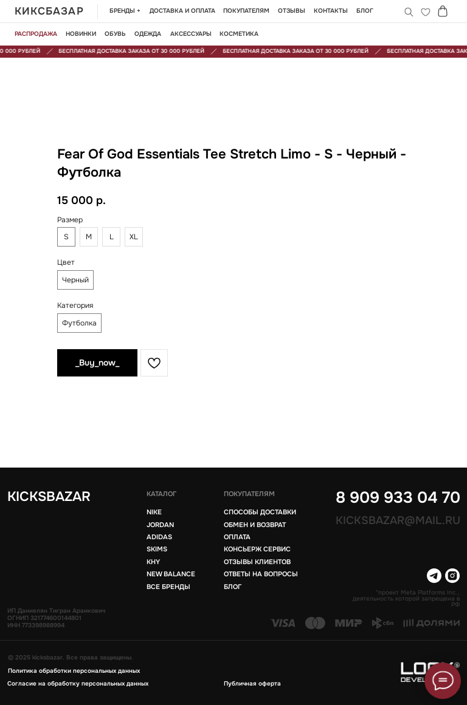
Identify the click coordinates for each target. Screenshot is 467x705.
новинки (81, 34)
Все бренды (168, 587)
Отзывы (291, 11)
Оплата (237, 537)
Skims (157, 549)
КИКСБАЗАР (49, 11)
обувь (115, 34)
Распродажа (36, 34)
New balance (171, 574)
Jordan (160, 525)
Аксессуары (191, 34)
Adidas (159, 537)
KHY (153, 562)
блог (232, 587)
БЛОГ (364, 11)
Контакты (331, 11)
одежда (147, 34)
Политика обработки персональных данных (74, 671)
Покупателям (246, 11)
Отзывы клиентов (257, 562)
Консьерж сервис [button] (257, 549)
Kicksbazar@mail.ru (398, 520)
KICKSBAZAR (49, 496)
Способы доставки (260, 512)
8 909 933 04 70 (398, 497)
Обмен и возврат (255, 525)
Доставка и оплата (182, 11)
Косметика (239, 34)
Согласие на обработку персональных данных (77, 683)
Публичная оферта (252, 683)
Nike (154, 512)
